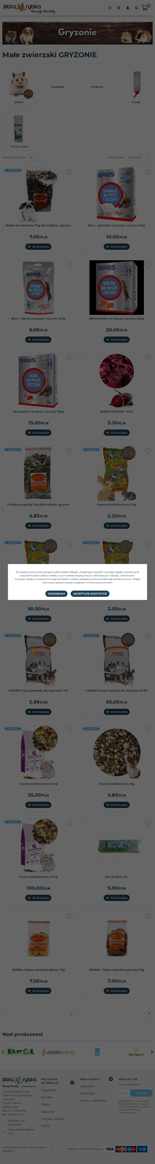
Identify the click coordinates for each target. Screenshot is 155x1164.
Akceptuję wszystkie (90, 593)
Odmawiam (56, 593)
